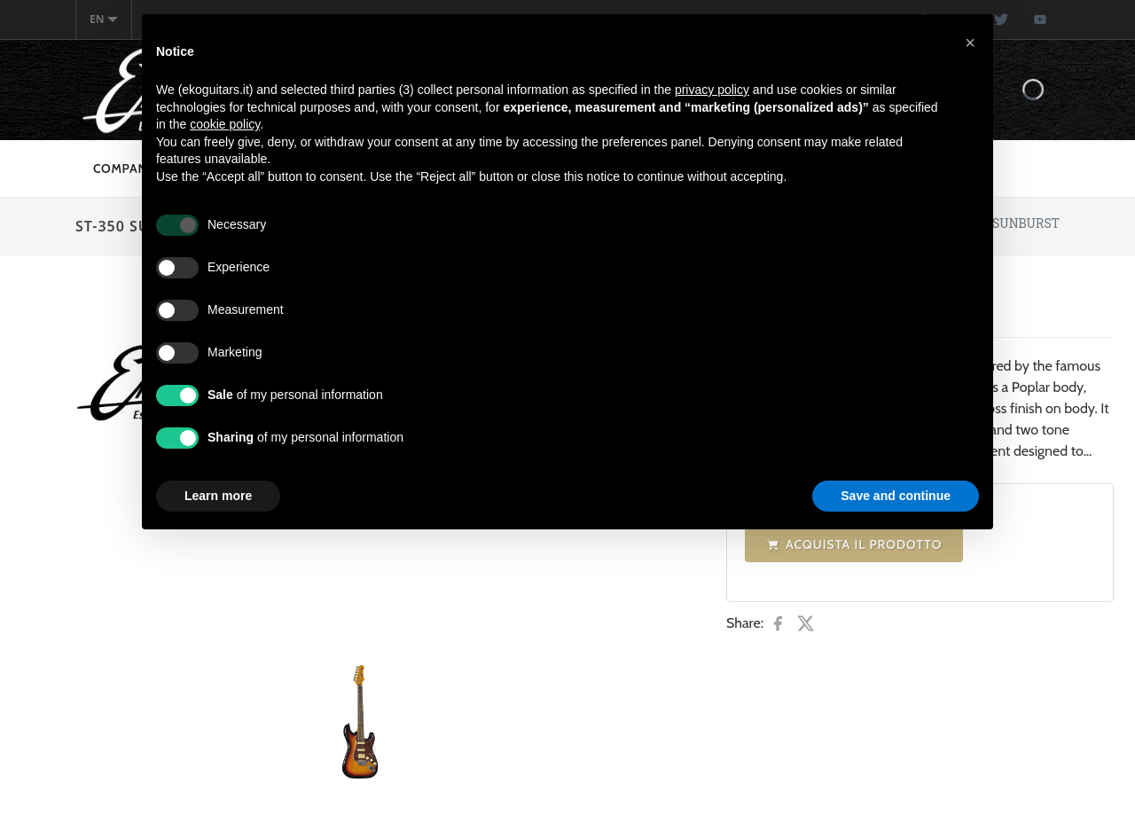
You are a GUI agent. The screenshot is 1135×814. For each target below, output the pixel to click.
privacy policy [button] (712, 89)
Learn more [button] (218, 496)
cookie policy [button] (225, 124)
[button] (970, 42)
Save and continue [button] (896, 496)
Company (124, 168)
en (104, 19)
